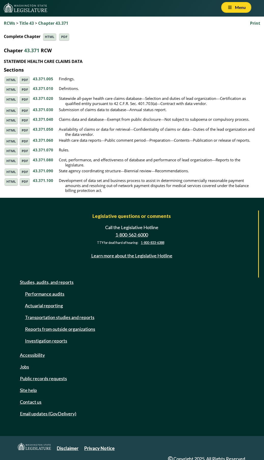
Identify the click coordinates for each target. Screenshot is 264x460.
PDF (64, 37)
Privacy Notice (99, 448)
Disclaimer (67, 448)
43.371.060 (43, 140)
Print (255, 23)
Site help (28, 390)
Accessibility (32, 355)
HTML (49, 37)
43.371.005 (43, 78)
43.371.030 (43, 109)
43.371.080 (43, 159)
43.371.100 (43, 180)
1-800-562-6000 (131, 235)
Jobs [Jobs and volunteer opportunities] (24, 367)
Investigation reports (46, 341)
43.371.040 (43, 119)
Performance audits (44, 294)
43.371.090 (43, 170)
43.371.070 (43, 149)
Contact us (30, 402)
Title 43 (26, 23)
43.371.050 (43, 129)
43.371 (31, 50)
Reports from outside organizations (60, 329)
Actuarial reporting (44, 305)
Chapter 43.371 (53, 23)
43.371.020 (43, 98)
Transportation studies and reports (59, 317)
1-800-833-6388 (152, 243)
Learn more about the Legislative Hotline (131, 255)
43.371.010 (43, 88)
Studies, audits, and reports (47, 282)
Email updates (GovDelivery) (48, 413)
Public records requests (43, 378)
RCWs (9, 23)
